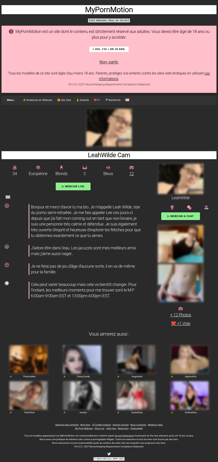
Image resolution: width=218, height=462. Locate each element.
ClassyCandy (83, 376)
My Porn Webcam (84, 428)
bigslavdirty (191, 376)
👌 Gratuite (82, 99)
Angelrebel (137, 376)
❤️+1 (97, 99)
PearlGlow (29, 412)
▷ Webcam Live (73, 186)
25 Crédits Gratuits (101, 424)
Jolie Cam (111, 428)
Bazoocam (123, 428)
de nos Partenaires (124, 435)
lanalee (83, 412)
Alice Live (99, 428)
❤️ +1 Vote (180, 323)
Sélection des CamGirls (67, 424)
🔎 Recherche (113, 99)
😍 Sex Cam (64, 99)
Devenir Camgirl (121, 424)
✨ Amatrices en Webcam (37, 99)
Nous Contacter (138, 424)
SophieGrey (137, 412)
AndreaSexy (191, 412)
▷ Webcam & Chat (180, 216)
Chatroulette (136, 428)
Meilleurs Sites (155, 424)
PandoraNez (29, 376)
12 (131, 173)
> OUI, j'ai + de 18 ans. (109, 49)
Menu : (11, 99)
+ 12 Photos (180, 314)
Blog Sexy (85, 424)
